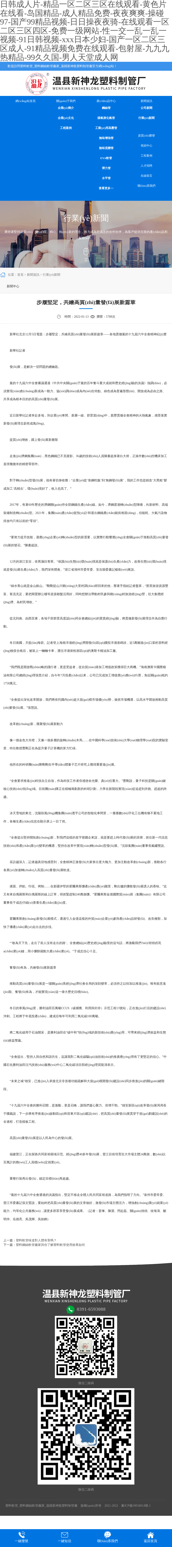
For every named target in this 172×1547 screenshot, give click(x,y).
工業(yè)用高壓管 (106, 128)
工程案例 (66, 128)
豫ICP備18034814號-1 (135, 1505)
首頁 (20, 274)
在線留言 (146, 175)
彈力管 (106, 168)
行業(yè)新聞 (146, 118)
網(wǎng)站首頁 (25, 101)
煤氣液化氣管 (106, 118)
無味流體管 (106, 148)
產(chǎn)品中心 (106, 101)
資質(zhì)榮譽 (146, 135)
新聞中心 (13, 286)
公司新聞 (146, 108)
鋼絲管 (106, 108)
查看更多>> (106, 188)
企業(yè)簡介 (66, 108)
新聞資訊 (146, 101)
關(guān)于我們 (65, 101)
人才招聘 (146, 165)
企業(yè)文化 (66, 118)
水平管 (106, 178)
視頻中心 (146, 145)
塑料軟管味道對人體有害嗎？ (36, 1240)
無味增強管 (106, 138)
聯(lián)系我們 (146, 185)
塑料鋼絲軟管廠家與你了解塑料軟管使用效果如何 (50, 1245)
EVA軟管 (106, 158)
